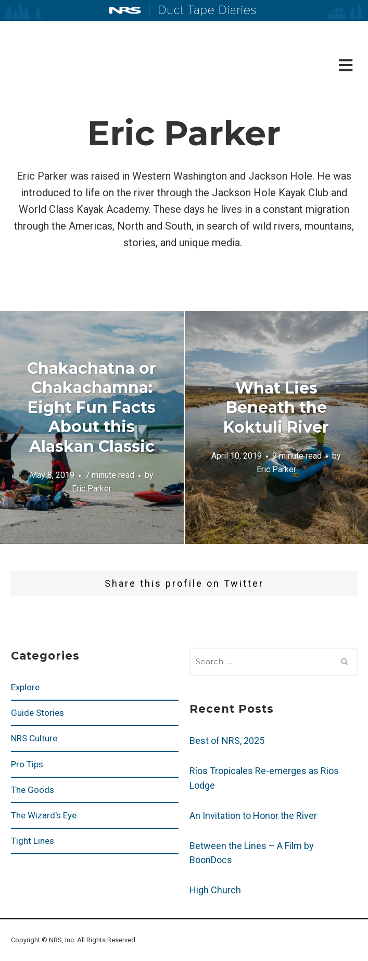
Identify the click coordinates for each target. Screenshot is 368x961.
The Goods (32, 790)
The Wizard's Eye (44, 815)
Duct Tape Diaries (202, 11)
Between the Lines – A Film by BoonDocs (251, 853)
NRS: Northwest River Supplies (125, 10)
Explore (25, 687)
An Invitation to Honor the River (253, 815)
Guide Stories (37, 712)
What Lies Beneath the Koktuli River (276, 407)
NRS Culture (34, 738)
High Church (215, 889)
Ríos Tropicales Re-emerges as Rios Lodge (264, 778)
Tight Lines (32, 841)
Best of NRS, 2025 (226, 740)
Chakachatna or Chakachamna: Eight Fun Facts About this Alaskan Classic (91, 407)
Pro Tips (27, 764)
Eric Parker (91, 489)
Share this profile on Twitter (184, 583)
